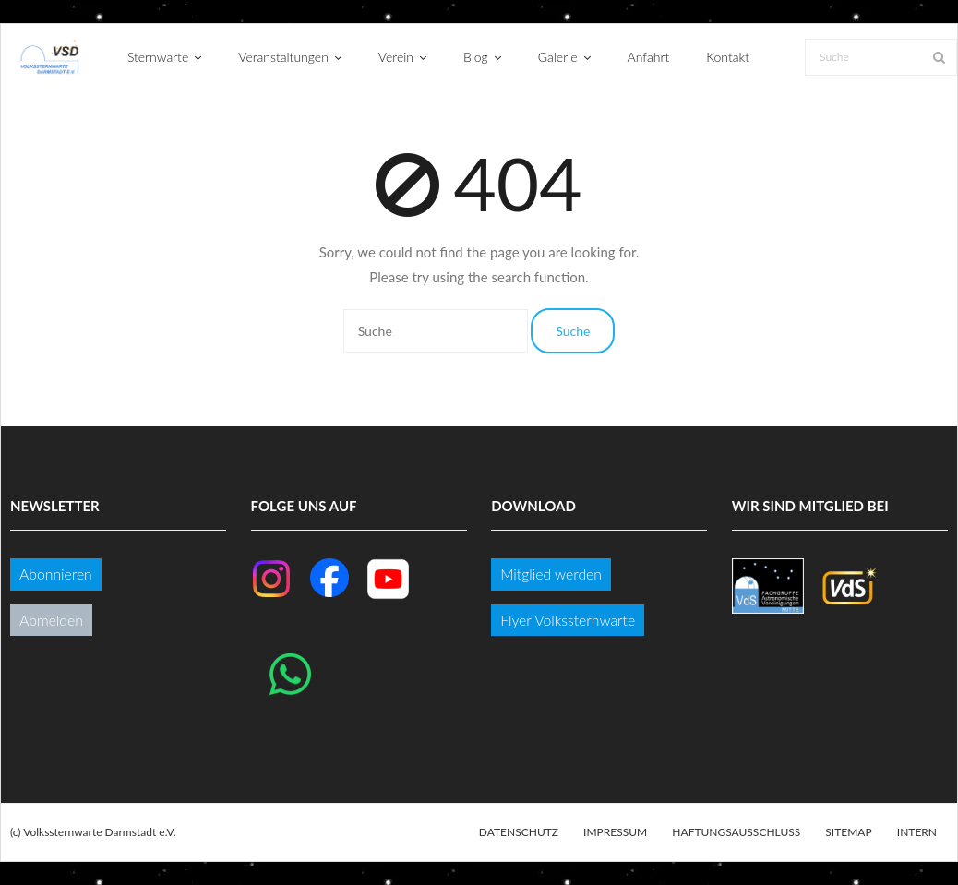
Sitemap (848, 832)
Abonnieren (55, 573)
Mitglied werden (551, 573)
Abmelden (51, 619)
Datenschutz (518, 832)
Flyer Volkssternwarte (567, 619)
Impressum (615, 832)
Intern (917, 832)
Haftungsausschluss (736, 832)
